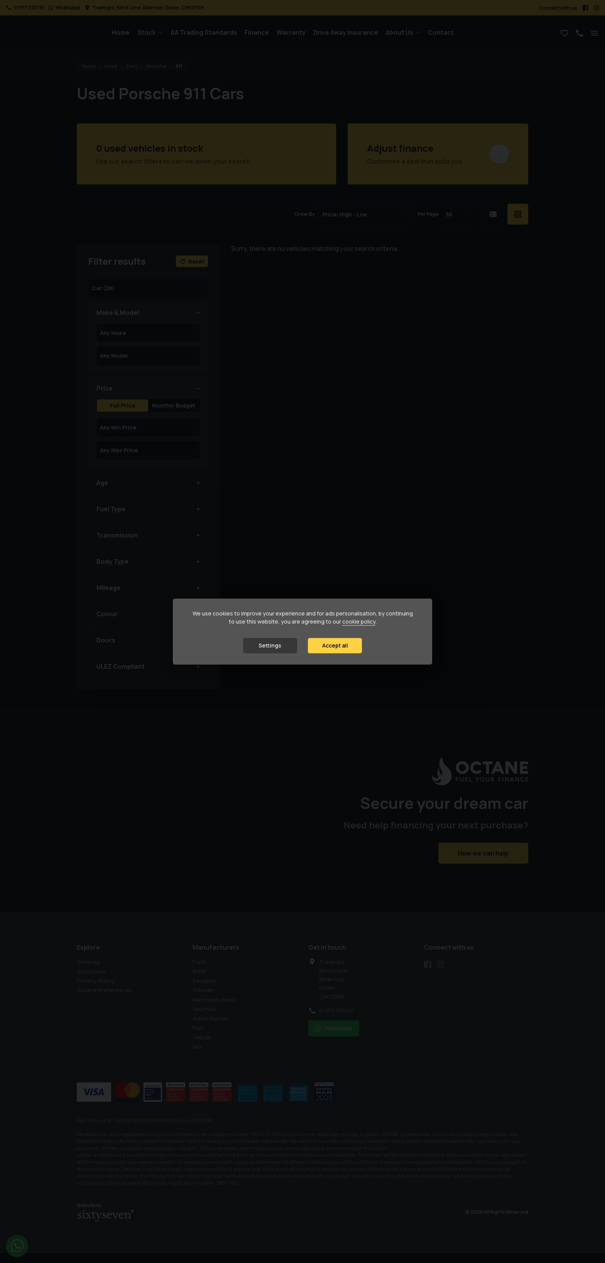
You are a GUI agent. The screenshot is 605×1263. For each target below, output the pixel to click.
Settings (270, 645)
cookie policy (358, 622)
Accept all (335, 645)
